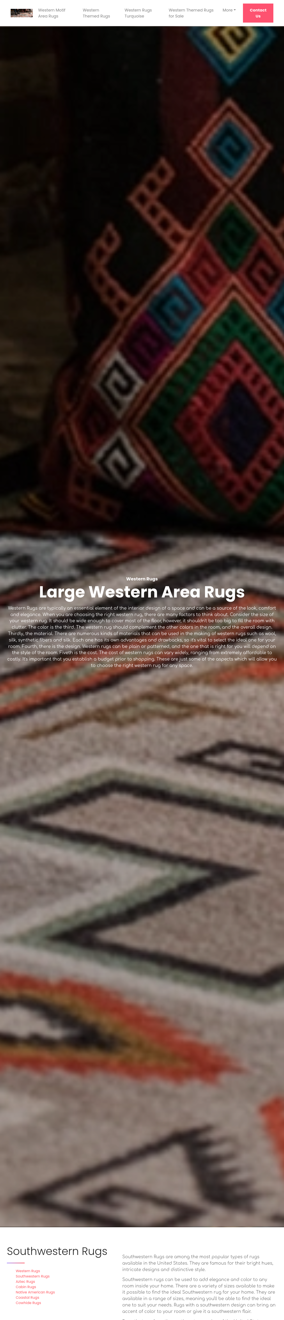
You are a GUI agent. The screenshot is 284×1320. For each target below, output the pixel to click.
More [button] (228, 10)
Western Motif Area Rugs (51, 13)
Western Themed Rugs (96, 13)
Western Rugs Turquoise (138, 13)
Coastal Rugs (27, 1297)
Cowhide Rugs (28, 1302)
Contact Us (258, 13)
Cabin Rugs (26, 1286)
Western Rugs (28, 1271)
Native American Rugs (35, 1292)
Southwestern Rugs (33, 1276)
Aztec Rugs (25, 1281)
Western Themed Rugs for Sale (191, 13)
